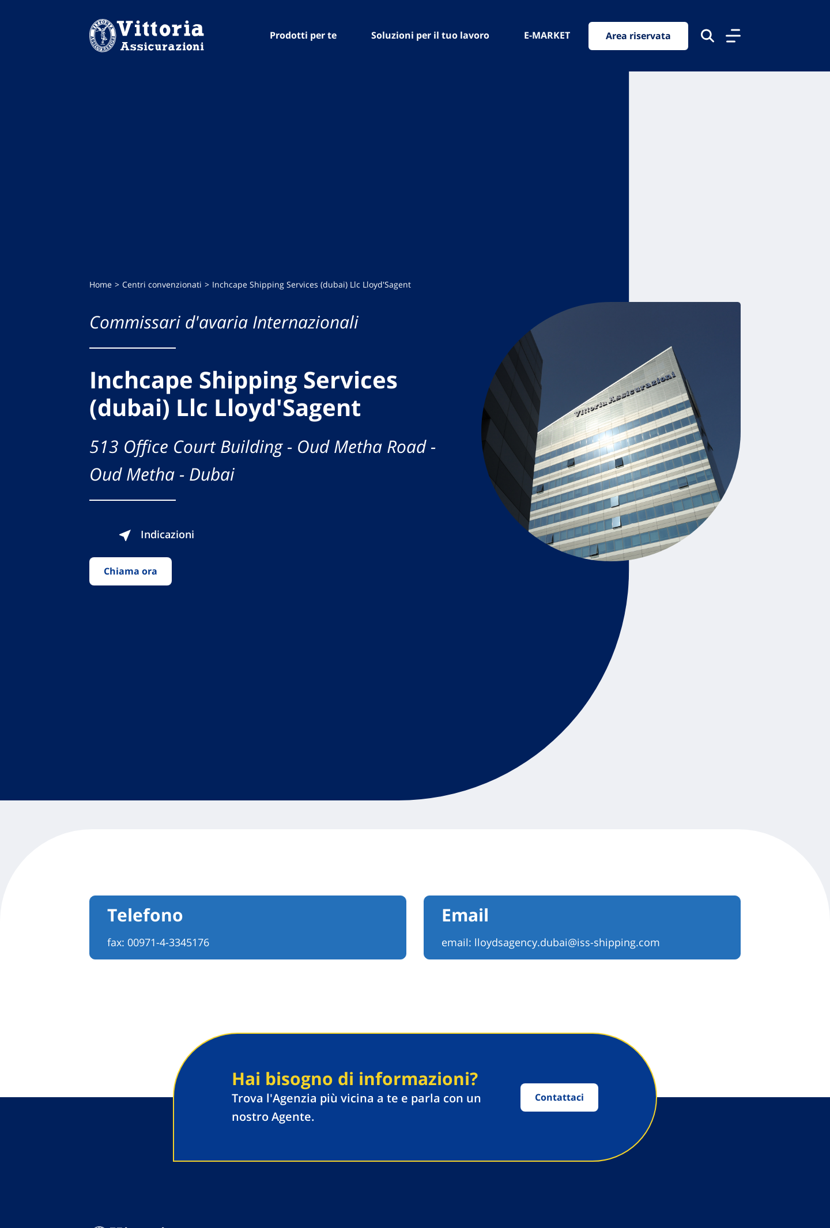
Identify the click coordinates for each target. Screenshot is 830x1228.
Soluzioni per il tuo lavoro (430, 35)
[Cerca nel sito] (707, 35)
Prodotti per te (303, 35)
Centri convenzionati (162, 284)
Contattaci (559, 1097)
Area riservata (638, 35)
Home (100, 284)
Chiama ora (130, 571)
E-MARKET (547, 35)
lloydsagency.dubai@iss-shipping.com (567, 942)
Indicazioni (156, 534)
